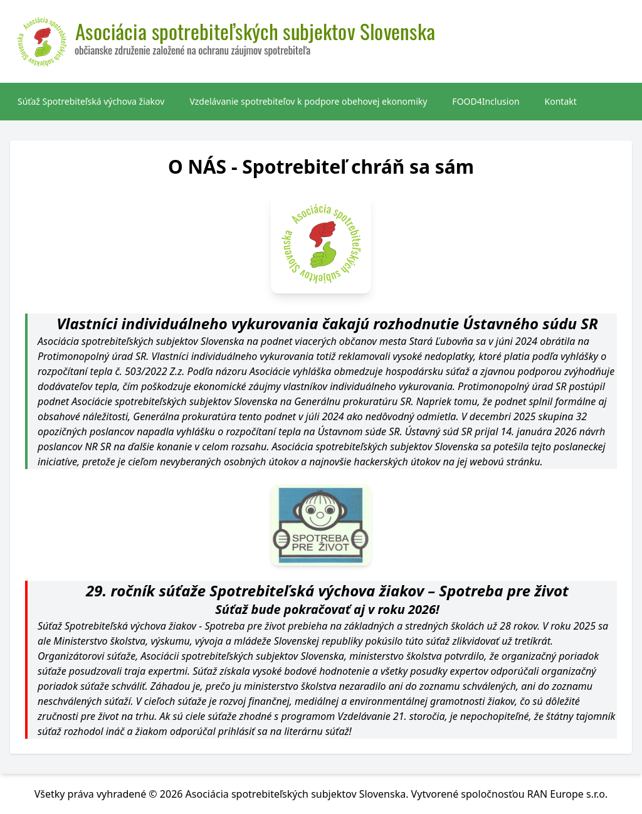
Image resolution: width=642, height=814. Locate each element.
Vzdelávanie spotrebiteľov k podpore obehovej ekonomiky (308, 101)
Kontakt (561, 101)
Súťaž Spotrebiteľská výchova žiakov (91, 101)
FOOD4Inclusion (485, 101)
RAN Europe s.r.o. (567, 794)
